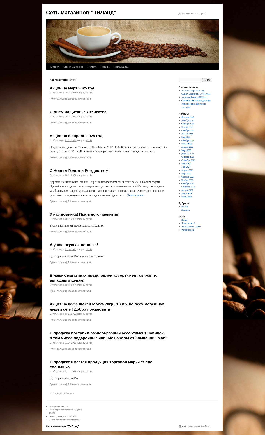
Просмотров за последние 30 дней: (65, 409)
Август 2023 (187, 133)
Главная (54, 66)
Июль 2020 (186, 193)
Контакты (92, 66)
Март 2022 (186, 150)
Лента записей (188, 223)
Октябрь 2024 (187, 123)
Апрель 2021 (187, 170)
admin (72, 79)
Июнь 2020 (186, 196)
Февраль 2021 (187, 176)
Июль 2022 (186, 143)
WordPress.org (187, 230)
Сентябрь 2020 (188, 186)
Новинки (105, 66)
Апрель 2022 (187, 147)
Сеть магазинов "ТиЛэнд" (81, 12)
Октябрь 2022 (187, 140)
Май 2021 (185, 167)
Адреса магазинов (73, 66)
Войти (184, 220)
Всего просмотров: (58, 416)
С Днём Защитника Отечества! (79, 112)
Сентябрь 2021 (188, 160)
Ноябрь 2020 (187, 180)
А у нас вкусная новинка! (74, 245)
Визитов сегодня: (57, 406)
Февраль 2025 (187, 117)
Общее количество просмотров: (64, 419)
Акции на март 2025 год (72, 88)
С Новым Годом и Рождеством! (80, 170)
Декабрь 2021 (187, 153)
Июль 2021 (186, 163)
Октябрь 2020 (187, 183)
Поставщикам (121, 66)
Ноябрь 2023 (187, 127)
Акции (62, 99)
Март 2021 (186, 173)
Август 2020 (187, 190)
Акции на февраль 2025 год (76, 136)
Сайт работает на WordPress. (196, 426)
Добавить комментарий (79, 99)
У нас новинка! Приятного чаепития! (84, 214)
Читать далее (137, 195)
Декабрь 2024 (187, 120)
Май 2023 (185, 137)
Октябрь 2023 (187, 130)
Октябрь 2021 (187, 157)
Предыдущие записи (62, 393)
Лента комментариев (191, 226)
